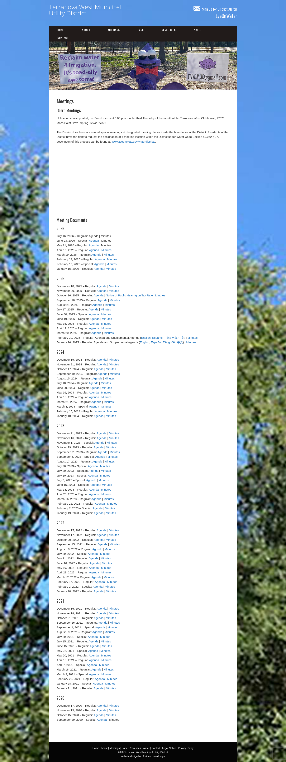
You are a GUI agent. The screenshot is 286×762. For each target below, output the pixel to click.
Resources (169, 30)
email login (159, 756)
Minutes (106, 250)
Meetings (114, 30)
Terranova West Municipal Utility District (85, 10)
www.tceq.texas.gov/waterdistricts (133, 141)
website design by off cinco (136, 756)
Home (60, 30)
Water (197, 30)
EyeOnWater (226, 15)
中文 (181, 337)
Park (141, 30)
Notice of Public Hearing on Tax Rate (129, 295)
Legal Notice (169, 748)
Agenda (94, 240)
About (86, 30)
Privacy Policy (185, 748)
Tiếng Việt (170, 337)
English (145, 337)
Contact (63, 38)
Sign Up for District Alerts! (215, 9)
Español (157, 337)
